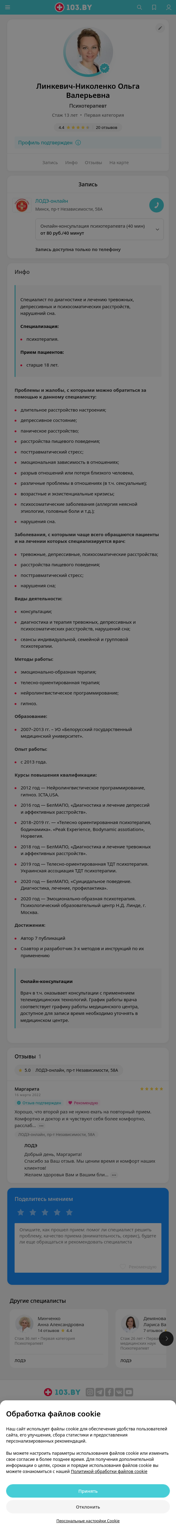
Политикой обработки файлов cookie (109, 1471)
